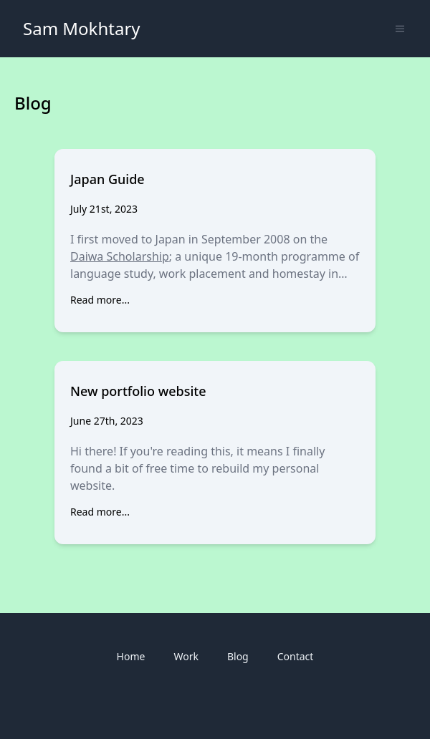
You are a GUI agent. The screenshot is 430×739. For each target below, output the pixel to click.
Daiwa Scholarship (119, 256)
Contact (295, 656)
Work (185, 656)
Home (131, 656)
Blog (238, 656)
